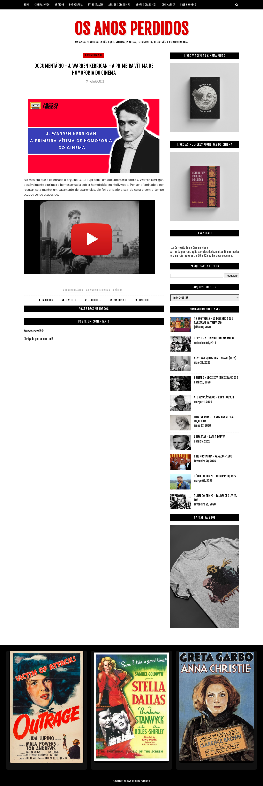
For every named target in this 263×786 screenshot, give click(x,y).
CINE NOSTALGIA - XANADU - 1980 (213, 456)
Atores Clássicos (146, 4)
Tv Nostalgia (96, 4)
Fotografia (76, 4)
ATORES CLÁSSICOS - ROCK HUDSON (214, 397)
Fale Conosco (188, 4)
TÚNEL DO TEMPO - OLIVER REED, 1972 (215, 476)
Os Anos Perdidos (131, 29)
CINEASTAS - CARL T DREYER (209, 436)
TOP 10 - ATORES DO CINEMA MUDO (214, 338)
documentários (93, 55)
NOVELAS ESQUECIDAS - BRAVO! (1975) (215, 358)
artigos (59, 4)
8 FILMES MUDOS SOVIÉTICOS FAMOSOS (216, 377)
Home (27, 4)
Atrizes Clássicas (119, 4)
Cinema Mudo (42, 4)
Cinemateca (168, 4)
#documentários (73, 290)
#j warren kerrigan (98, 290)
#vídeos (117, 290)
